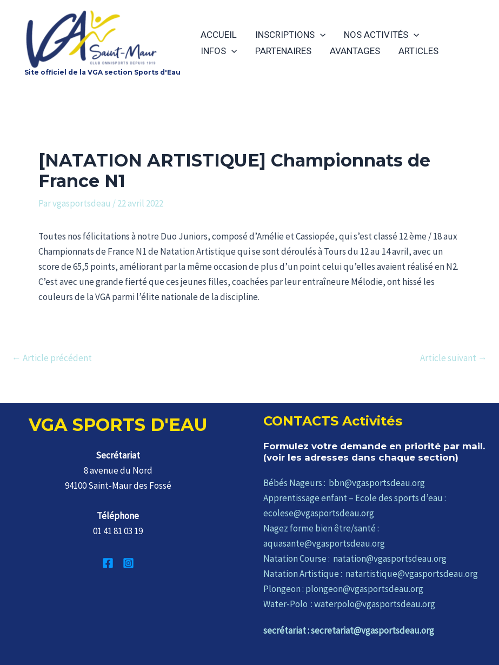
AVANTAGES (355, 50)
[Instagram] (128, 563)
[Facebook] (108, 563)
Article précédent (52, 358)
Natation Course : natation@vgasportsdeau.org (355, 558)
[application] (320, 34)
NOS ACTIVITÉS (381, 34)
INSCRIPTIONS (290, 34)
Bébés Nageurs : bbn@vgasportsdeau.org (344, 483)
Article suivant (453, 358)
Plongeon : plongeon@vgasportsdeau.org (343, 589)
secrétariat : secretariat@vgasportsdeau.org (348, 630)
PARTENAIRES (283, 50)
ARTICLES (418, 50)
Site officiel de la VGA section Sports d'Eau (102, 72)
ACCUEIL (219, 34)
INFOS (219, 51)
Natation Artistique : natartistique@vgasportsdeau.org (370, 574)
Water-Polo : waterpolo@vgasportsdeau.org (349, 604)
